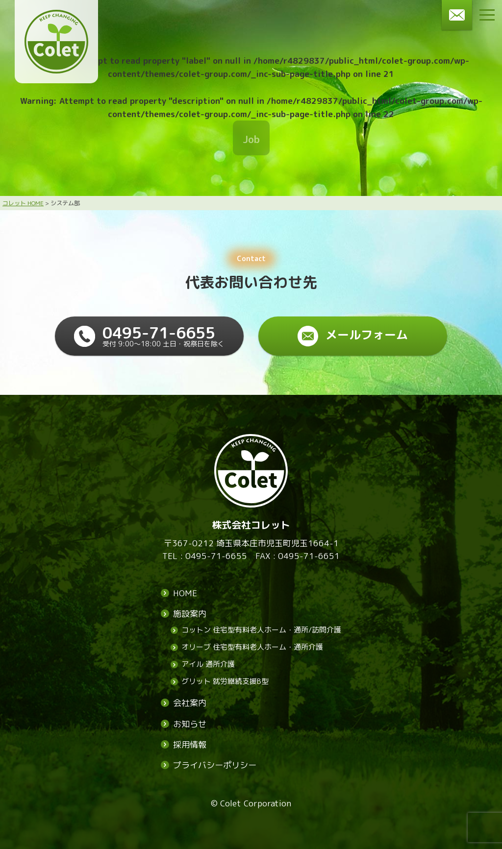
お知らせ (189, 723)
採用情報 (189, 744)
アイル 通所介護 (208, 664)
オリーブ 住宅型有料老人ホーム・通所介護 (252, 647)
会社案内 (189, 703)
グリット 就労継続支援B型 (225, 682)
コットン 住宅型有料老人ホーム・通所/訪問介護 (261, 630)
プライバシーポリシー (214, 765)
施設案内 (189, 614)
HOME (185, 593)
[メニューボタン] (487, 15)
